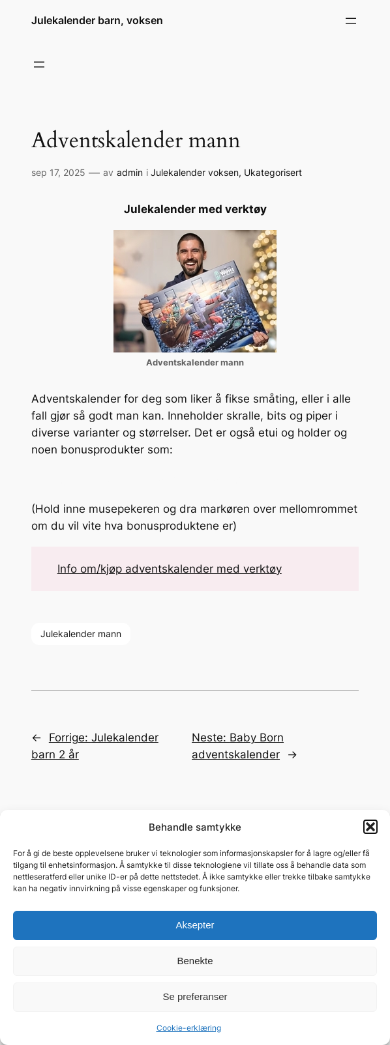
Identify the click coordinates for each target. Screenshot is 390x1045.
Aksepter (194, 924)
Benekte (195, 960)
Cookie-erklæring (189, 1028)
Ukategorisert (273, 172)
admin (130, 172)
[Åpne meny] (351, 21)
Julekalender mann (80, 633)
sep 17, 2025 (58, 172)
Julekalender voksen (195, 172)
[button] (370, 826)
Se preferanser (194, 996)
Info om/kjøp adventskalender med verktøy (169, 568)
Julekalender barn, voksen (97, 20)
